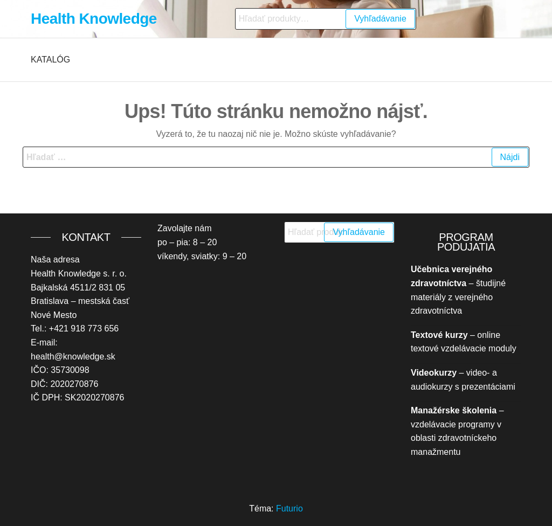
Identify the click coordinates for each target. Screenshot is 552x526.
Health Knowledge (94, 18)
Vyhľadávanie (380, 18)
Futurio (289, 508)
